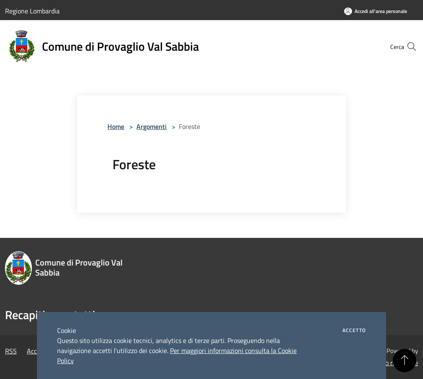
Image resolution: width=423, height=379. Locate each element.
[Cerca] (408, 46)
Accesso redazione (392, 363)
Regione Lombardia (32, 11)
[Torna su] (404, 360)
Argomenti (151, 126)
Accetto (354, 330)
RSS (11, 351)
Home (115, 126)
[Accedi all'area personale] (375, 11)
